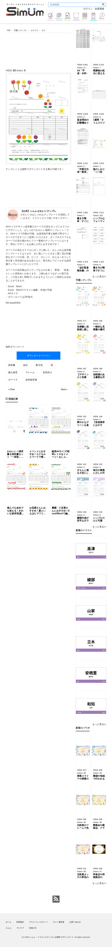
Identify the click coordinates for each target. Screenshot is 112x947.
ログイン (88, 8)
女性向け (47, 372)
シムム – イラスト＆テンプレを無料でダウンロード (51, 937)
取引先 (39, 365)
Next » (64, 389)
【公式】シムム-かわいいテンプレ (38, 211)
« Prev (11, 389)
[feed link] (56, 899)
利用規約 (20, 922)
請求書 (11, 365)
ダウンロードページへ (38, 355)
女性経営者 (31, 379)
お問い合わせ (75, 922)
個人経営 (13, 372)
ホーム (8, 922)
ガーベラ (13, 379)
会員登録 (99, 8)
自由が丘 (33, 928)
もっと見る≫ (99, 276)
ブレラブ (20, 928)
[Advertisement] (59, 50)
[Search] (103, 4)
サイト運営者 (58, 922)
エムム (8, 928)
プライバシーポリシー (38, 922)
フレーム (30, 372)
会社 (25, 365)
